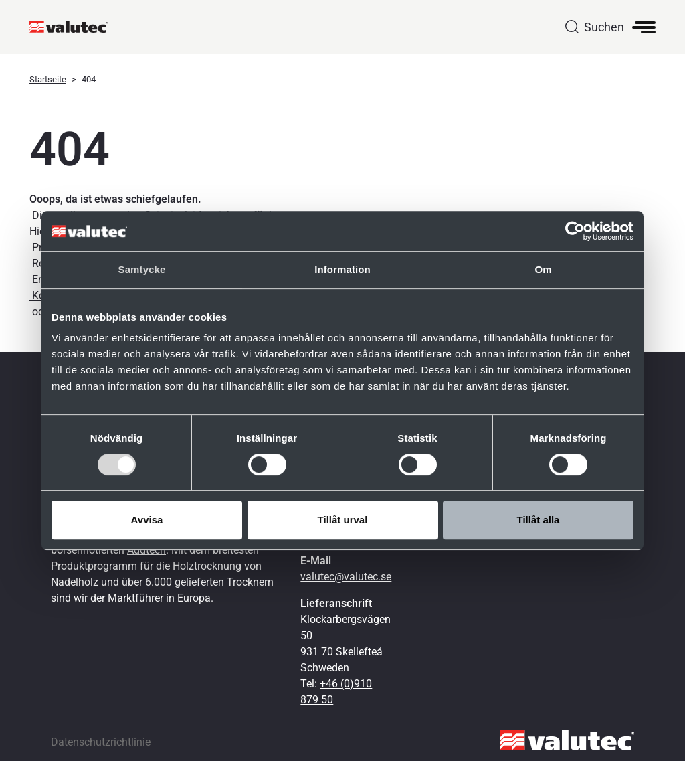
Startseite (47, 79)
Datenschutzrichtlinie (101, 742)
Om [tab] (542, 269)
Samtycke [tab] (142, 269)
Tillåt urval (343, 519)
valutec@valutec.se (345, 576)
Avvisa (147, 519)
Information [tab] (342, 269)
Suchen (604, 27)
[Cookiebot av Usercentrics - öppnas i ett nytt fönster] (574, 231)
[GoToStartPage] (73, 26)
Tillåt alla (538, 519)
